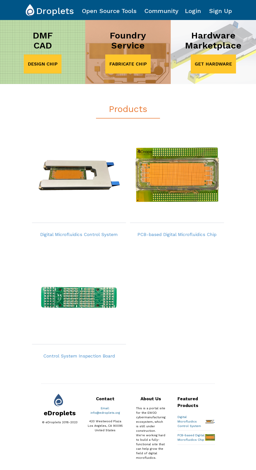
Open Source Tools (109, 11)
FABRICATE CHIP (128, 63)
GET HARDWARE (213, 63)
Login (193, 11)
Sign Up (220, 11)
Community (161, 11)
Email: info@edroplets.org (105, 410)
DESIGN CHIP (43, 63)
